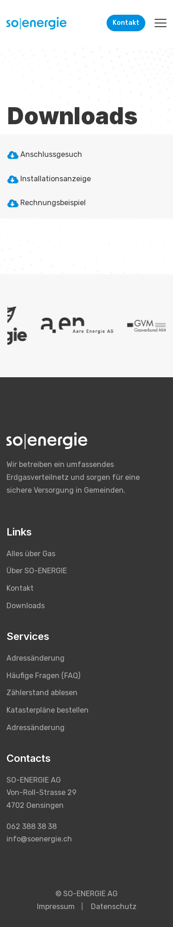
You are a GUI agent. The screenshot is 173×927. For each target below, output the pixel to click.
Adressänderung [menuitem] (35, 658)
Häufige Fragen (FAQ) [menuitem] (43, 675)
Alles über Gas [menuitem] (30, 553)
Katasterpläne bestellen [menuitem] (47, 710)
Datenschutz (114, 906)
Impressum (56, 906)
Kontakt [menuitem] (20, 588)
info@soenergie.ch (39, 839)
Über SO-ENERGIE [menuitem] (36, 570)
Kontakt (126, 23)
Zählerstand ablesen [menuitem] (42, 692)
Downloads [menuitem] (25, 605)
